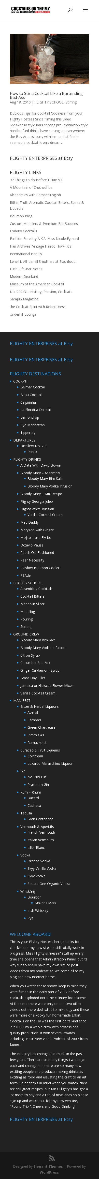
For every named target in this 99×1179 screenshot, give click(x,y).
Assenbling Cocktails (36, 588)
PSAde (25, 575)
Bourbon (35, 897)
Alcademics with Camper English (35, 194)
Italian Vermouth (41, 840)
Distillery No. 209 (33, 445)
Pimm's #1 (36, 735)
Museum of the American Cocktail (37, 284)
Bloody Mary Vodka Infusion (50, 486)
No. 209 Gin (37, 777)
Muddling (27, 611)
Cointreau (35, 756)
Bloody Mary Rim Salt (45, 478)
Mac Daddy (29, 522)
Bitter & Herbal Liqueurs (39, 706)
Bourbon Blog (21, 216)
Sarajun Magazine (24, 299)
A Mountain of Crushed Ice (31, 187)
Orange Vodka (39, 861)
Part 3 (32, 451)
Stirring (71, 102)
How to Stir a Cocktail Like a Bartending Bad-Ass (46, 95)
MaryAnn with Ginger (37, 530)
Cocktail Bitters (32, 596)
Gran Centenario (41, 819)
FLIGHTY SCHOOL (49, 102)
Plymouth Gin (38, 784)
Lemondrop (29, 417)
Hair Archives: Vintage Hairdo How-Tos (40, 246)
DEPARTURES (24, 440)
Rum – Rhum (30, 792)
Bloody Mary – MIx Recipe (41, 493)
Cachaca (34, 805)
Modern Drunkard (24, 276)
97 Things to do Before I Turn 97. (36, 179)
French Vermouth (41, 832)
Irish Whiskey (38, 910)
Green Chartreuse (42, 727)
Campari (34, 720)
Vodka (25, 855)
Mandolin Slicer (32, 604)
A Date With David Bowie (40, 465)
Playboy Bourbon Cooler (39, 567)
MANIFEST (21, 700)
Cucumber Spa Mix (35, 662)
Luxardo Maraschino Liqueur (50, 763)
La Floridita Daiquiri (35, 409)
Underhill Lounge (23, 314)
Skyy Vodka (36, 876)
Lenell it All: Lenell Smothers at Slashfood (42, 261)
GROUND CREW (26, 634)
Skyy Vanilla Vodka (42, 868)
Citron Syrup (30, 655)
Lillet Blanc (36, 847)
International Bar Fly (26, 253)
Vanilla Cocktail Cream (45, 514)
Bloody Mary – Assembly (40, 473)
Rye (30, 918)
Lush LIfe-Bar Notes (26, 268)
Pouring (26, 619)
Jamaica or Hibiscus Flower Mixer (46, 685)
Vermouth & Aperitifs (37, 826)
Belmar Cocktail (32, 387)
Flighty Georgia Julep (36, 501)
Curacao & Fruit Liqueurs (40, 750)
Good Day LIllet (32, 678)
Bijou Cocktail (31, 394)
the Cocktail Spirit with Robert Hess (38, 306)
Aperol (33, 712)
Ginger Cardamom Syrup (39, 670)
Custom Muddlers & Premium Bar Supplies (44, 223)
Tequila (26, 813)
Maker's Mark (45, 902)
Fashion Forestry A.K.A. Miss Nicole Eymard (44, 238)
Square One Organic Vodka (49, 883)
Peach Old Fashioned (37, 552)
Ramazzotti (37, 742)
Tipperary (27, 432)
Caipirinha (28, 402)
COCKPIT (20, 381)
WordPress (49, 1172)
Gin (23, 771)
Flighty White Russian (37, 509)
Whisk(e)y (28, 891)
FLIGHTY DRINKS (27, 459)
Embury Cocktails (23, 231)
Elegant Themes (48, 1166)
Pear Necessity (32, 560)
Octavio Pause (31, 545)
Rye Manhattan (32, 425)
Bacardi (34, 798)
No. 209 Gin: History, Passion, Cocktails (41, 291)
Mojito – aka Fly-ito (35, 537)
